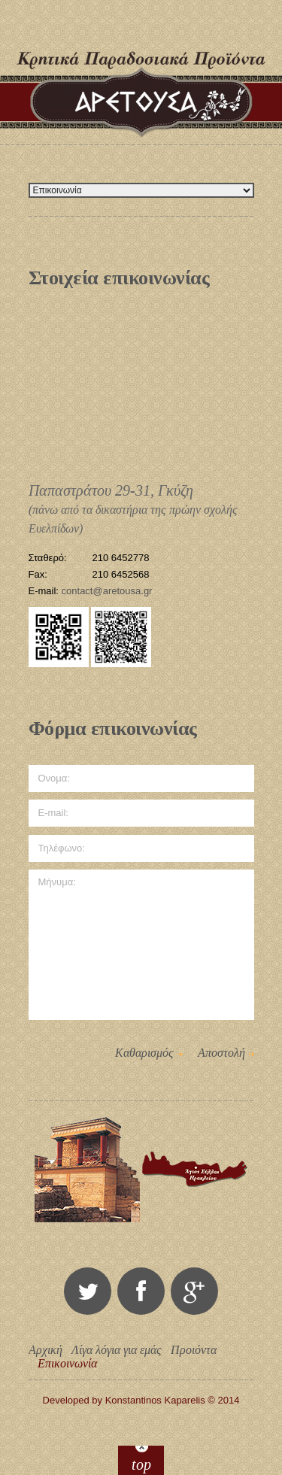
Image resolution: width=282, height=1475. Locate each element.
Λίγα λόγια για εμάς (116, 1349)
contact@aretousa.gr (107, 590)
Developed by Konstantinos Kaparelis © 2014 (141, 1400)
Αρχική (45, 1349)
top (141, 1464)
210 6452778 (121, 557)
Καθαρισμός (144, 1052)
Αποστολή (221, 1052)
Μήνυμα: (141, 945)
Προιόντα (194, 1349)
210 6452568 (121, 574)
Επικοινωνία (67, 1363)
